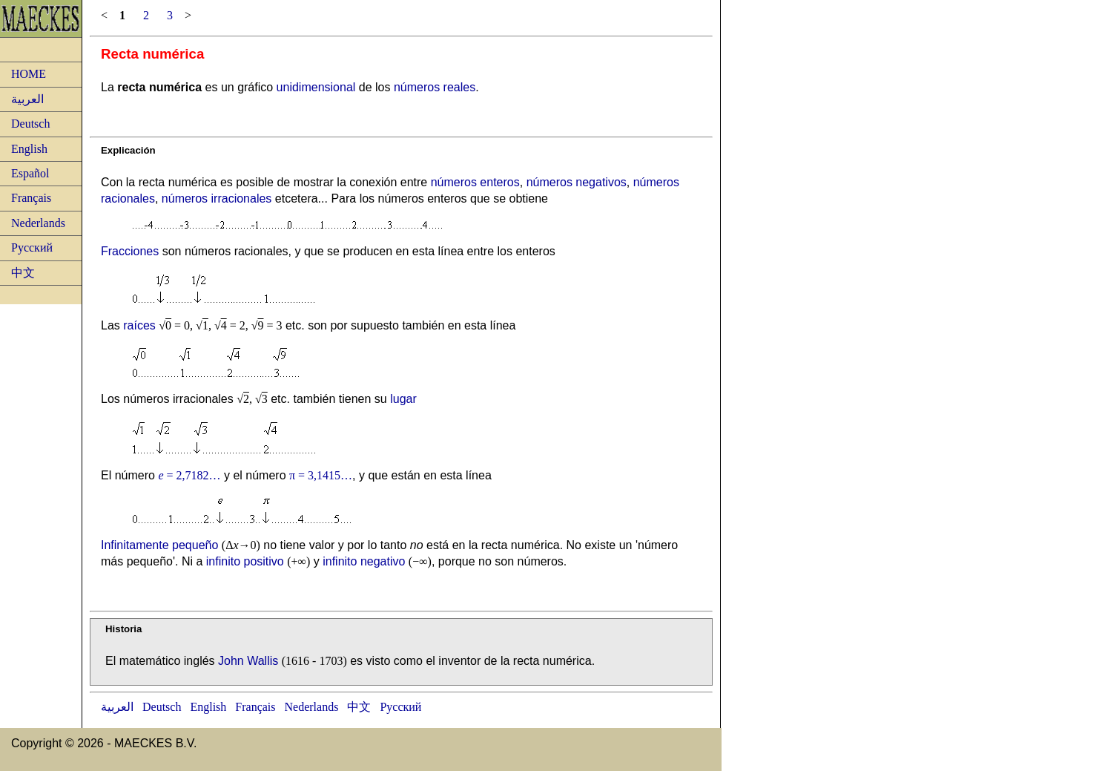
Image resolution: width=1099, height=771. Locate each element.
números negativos (577, 182)
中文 (23, 272)
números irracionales (217, 198)
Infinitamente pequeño (159, 545)
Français (31, 197)
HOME (28, 74)
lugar (403, 399)
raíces (139, 325)
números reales (434, 87)
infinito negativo (364, 561)
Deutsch (30, 123)
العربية (27, 99)
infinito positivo (245, 561)
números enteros (475, 182)
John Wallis (248, 660)
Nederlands (38, 223)
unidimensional (316, 87)
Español (30, 173)
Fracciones (130, 251)
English (29, 148)
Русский (32, 247)
